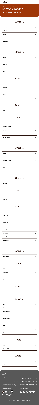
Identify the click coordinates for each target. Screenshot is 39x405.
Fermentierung (19, 157)
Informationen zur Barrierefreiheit (25, 400)
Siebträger (19, 315)
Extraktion (19, 141)
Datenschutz (17, 400)
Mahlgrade (19, 269)
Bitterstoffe (19, 64)
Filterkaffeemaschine (19, 160)
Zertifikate (19, 361)
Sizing (19, 325)
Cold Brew (19, 98)
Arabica (19, 34)
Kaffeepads (19, 229)
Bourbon (19, 68)
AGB (14, 400)
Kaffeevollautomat (19, 237)
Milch (19, 276)
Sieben (19, 308)
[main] (19, 187)
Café (19, 84)
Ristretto (19, 292)
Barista (19, 61)
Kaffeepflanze (19, 233)
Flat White (19, 164)
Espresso (19, 130)
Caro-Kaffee (19, 91)
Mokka (19, 279)
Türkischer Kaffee (19, 348)
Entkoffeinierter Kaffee (19, 126)
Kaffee (19, 212)
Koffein (19, 244)
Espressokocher (19, 133)
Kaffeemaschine (19, 219)
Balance (19, 57)
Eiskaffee (19, 123)
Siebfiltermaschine (19, 311)
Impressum (10, 400)
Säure (19, 332)
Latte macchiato (19, 256)
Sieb (19, 304)
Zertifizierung (19, 364)
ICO (19, 196)
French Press (19, 171)
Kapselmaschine (19, 240)
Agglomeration (19, 30)
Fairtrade (19, 153)
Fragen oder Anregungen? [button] (28, 384)
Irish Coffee (19, 199)
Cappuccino (19, 87)
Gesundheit (19, 183)
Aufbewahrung (19, 41)
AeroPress (19, 27)
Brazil (19, 71)
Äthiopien (19, 45)
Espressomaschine (19, 137)
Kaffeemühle (19, 222)
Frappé (19, 167)
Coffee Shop (19, 94)
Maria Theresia (19, 272)
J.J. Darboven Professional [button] (28, 381)
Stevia (19, 329)
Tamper (19, 345)
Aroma (19, 38)
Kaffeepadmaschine (19, 226)
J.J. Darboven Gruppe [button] (28, 378)
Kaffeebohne (19, 215)
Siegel (19, 322)
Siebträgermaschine (19, 318)
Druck (19, 110)
